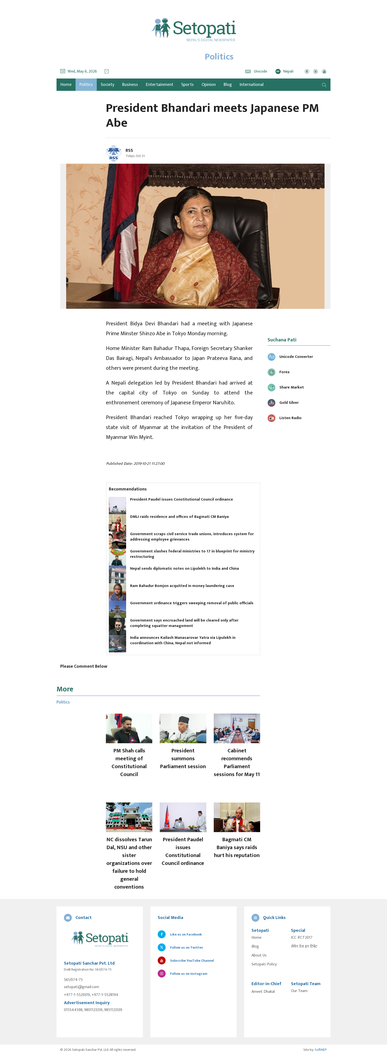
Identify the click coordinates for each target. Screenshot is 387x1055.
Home (256, 938)
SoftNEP (321, 1050)
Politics (86, 84)
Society (107, 84)
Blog (228, 84)
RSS (129, 150)
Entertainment (159, 84)
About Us (259, 955)
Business (130, 84)
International (252, 84)
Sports (187, 84)
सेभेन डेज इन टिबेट (304, 946)
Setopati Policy (264, 964)
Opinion (209, 84)
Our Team (299, 991)
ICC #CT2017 (301, 938)
